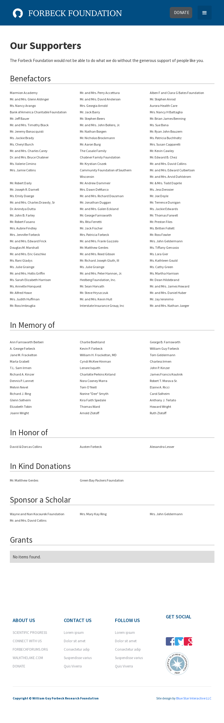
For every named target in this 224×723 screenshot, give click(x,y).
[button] (205, 13)
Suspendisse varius (78, 657)
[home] (67, 12)
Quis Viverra (73, 666)
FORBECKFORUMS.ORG (30, 649)
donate (181, 12)
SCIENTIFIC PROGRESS (30, 632)
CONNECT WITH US (27, 641)
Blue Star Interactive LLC (193, 698)
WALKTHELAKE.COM (28, 657)
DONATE (19, 666)
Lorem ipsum (74, 632)
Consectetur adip (77, 649)
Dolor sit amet (74, 641)
